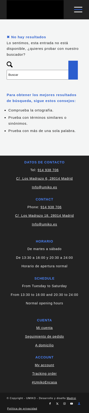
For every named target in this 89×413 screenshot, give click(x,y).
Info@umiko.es (44, 187)
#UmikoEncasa (44, 382)
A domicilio (44, 345)
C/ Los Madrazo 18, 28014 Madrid (44, 215)
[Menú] (75, 9)
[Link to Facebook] (50, 403)
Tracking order (44, 373)
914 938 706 (48, 170)
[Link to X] (57, 403)
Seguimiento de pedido (44, 336)
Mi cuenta (44, 328)
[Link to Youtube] (71, 403)
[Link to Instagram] (64, 403)
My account (44, 365)
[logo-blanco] (37, 9)
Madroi (71, 398)
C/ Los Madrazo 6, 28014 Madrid (44, 178)
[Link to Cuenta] (79, 403)
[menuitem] (75, 9)
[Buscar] (42, 75)
